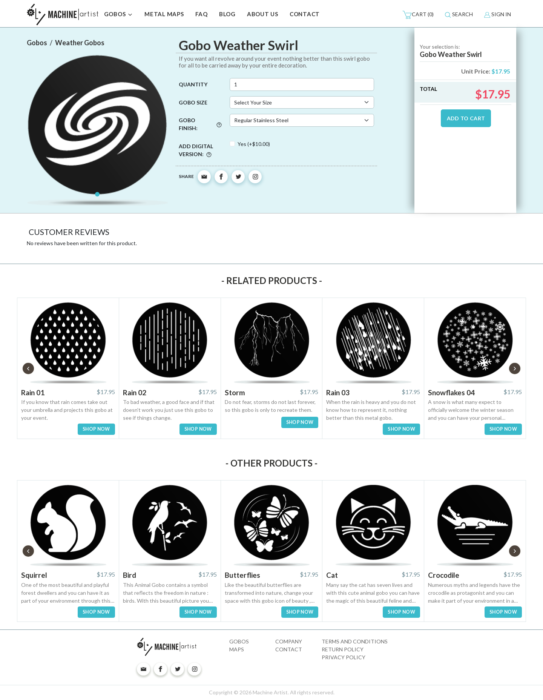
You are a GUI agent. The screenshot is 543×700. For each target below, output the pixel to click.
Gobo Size (193, 102)
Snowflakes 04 (451, 392)
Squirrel (34, 575)
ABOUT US (262, 14)
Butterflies (242, 575)
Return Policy (343, 649)
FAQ (201, 14)
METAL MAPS (164, 14)
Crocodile (443, 575)
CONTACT (305, 14)
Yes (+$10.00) (254, 144)
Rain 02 (134, 392)
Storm (235, 392)
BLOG (227, 14)
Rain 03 (338, 392)
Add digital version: (196, 150)
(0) (418, 15)
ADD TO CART (466, 118)
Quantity (193, 84)
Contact (288, 649)
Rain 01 (32, 392)
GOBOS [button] (118, 14)
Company (288, 641)
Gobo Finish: (200, 124)
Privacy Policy (343, 657)
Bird (129, 575)
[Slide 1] (97, 194)
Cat (332, 575)
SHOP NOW (96, 429)
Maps (236, 649)
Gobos (239, 641)
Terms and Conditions (355, 641)
